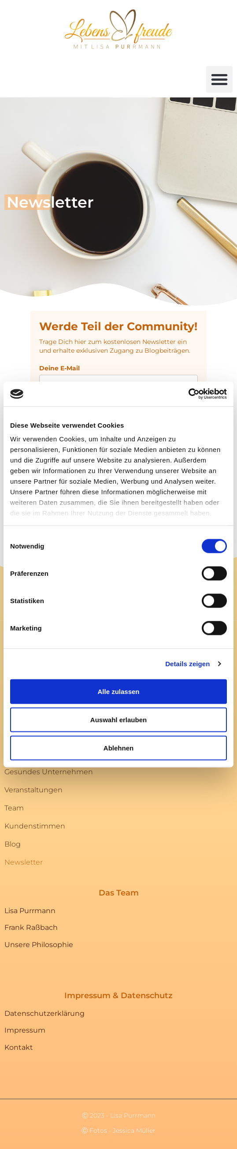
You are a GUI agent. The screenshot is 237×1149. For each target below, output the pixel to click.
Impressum (24, 1030)
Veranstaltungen (33, 790)
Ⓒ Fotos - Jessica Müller (118, 1130)
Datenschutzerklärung (44, 1013)
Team (14, 808)
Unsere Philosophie (38, 944)
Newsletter (23, 862)
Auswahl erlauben (118, 719)
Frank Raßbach (31, 927)
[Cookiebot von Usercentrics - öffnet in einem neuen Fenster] (188, 394)
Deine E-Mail (59, 368)
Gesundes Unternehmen (48, 772)
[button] (219, 79)
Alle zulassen (118, 691)
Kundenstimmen (34, 826)
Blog (12, 844)
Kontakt (18, 1047)
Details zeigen (187, 664)
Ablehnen (118, 747)
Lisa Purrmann (30, 911)
